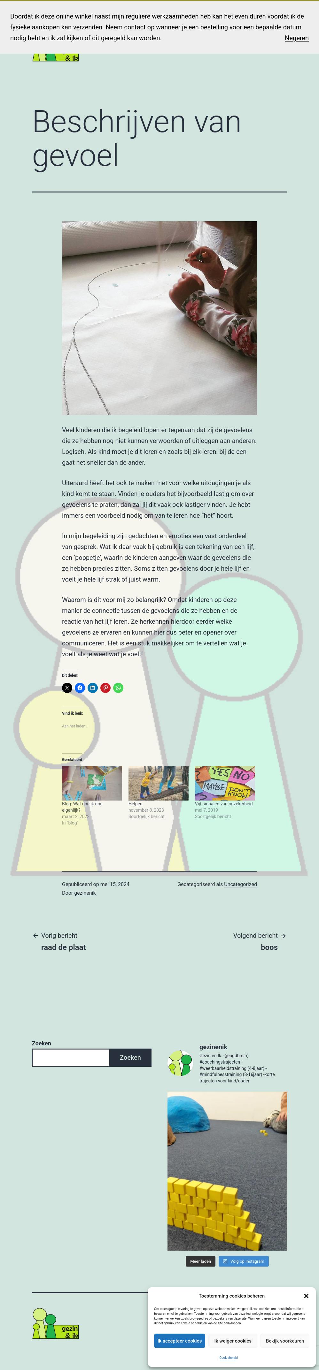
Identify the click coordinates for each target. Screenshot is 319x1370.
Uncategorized (240, 884)
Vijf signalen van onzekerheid (224, 803)
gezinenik (85, 893)
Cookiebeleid (228, 1357)
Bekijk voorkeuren (285, 1341)
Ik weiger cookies (233, 1341)
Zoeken (41, 1043)
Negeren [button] (297, 38)
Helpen (135, 803)
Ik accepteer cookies (180, 1341)
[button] (306, 1296)
